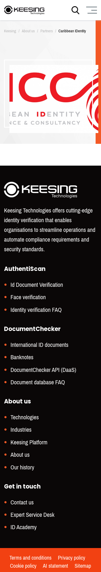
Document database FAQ (38, 382)
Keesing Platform (29, 442)
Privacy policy (71, 558)
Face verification (28, 297)
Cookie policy (23, 566)
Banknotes (22, 357)
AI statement (55, 566)
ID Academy (24, 527)
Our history (22, 467)
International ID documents (39, 344)
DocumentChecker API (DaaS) (43, 369)
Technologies (25, 417)
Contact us (22, 502)
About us (20, 454)
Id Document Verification (37, 284)
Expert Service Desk (32, 514)
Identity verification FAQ (36, 309)
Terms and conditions (30, 558)
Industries (21, 429)
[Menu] (91, 10)
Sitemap (83, 566)
